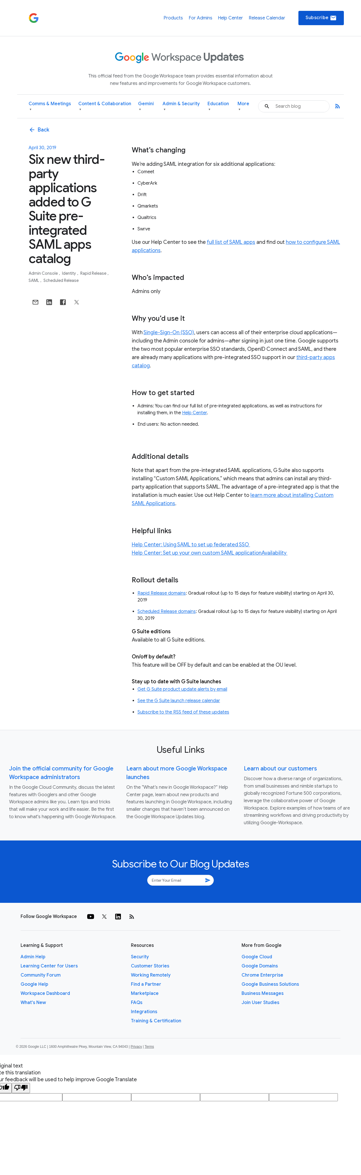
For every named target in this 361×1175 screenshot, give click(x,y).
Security (140, 957)
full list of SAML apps (231, 242)
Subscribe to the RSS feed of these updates (183, 712)
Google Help (34, 984)
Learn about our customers (280, 768)
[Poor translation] (21, 1088)
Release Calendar (267, 18)
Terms (149, 1047)
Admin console (44, 273)
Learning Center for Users (49, 966)
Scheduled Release (61, 280)
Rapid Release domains (161, 593)
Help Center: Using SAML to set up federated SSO (191, 544)
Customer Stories (150, 966)
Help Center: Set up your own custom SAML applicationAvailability (210, 553)
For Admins (200, 18)
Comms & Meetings (50, 106)
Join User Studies (260, 1002)
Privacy (136, 1047)
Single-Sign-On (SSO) (168, 332)
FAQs (136, 1002)
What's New (33, 1002)
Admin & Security (181, 106)
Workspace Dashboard (45, 993)
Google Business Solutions (270, 984)
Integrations (144, 1012)
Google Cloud (257, 957)
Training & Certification (156, 1021)
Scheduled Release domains (166, 611)
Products (173, 18)
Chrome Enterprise (262, 975)
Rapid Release (93, 273)
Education (218, 106)
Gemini (146, 106)
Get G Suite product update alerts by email (182, 689)
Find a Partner (146, 984)
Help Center (230, 18)
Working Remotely (151, 975)
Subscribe (321, 18)
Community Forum (41, 975)
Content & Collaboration (104, 106)
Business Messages (263, 993)
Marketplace (145, 993)
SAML (34, 280)
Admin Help (33, 957)
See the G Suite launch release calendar (178, 701)
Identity (69, 273)
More (243, 106)
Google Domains (260, 966)
